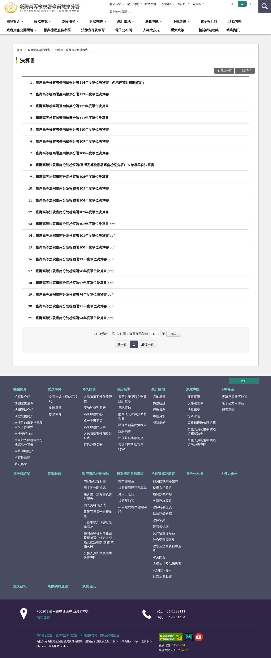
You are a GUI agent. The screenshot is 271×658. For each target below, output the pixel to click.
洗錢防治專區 (162, 570)
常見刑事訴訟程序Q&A (130, 446)
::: (3, 3)
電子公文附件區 (233, 403)
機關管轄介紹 (23, 409)
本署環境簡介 (23, 451)
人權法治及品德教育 (167, 563)
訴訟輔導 (96, 21)
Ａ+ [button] (251, 4)
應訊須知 (124, 407)
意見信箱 (115, 4)
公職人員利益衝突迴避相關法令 (202, 431)
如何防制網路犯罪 (165, 481)
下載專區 (179, 21)
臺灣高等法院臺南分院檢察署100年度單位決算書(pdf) (76, 247)
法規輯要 (194, 409)
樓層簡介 (55, 414)
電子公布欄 (123, 30)
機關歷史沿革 (23, 403)
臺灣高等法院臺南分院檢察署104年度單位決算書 (72, 200)
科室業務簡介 (23, 416)
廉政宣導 (194, 396)
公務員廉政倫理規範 (202, 422)
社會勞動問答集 (164, 539)
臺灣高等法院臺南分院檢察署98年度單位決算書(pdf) (74, 270)
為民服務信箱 (89, 635)
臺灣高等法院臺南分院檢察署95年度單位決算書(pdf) (74, 306)
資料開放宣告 (44, 635)
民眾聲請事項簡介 (130, 438)
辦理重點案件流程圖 (132, 425)
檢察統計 (159, 403)
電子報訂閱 (209, 21)
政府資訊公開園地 (20, 30)
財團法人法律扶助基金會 (132, 416)
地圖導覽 (55, 407)
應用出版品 (126, 494)
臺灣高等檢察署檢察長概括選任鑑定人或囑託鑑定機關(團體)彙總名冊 (99, 539)
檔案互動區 (126, 500)
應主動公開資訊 (95, 487)
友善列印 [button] (246, 70)
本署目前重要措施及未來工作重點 (28, 425)
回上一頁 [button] (226, 70)
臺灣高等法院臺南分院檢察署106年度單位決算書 (72, 176)
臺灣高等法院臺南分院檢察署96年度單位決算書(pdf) (74, 294)
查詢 (264, 6)
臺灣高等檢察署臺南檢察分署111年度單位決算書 (72, 117)
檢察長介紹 (22, 396)
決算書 (27, 60)
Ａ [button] (242, 4)
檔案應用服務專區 (57, 30)
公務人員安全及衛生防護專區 (98, 555)
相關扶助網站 (162, 494)
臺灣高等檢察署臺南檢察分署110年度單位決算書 (72, 129)
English (196, 4)
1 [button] (134, 344)
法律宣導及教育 (93, 30)
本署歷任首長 (23, 433)
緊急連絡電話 (118, 11)
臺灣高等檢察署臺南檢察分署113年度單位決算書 (72, 94)
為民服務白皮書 (95, 427)
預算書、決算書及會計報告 (71, 49)
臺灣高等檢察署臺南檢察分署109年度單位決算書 (72, 141)
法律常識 (159, 520)
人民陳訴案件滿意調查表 (98, 436)
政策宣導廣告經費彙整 (98, 514)
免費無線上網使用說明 (63, 399)
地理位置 (43, 617)
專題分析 (159, 416)
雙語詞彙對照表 (95, 407)
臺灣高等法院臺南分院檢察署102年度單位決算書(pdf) (76, 223)
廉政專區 (152, 21)
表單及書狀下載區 (234, 396)
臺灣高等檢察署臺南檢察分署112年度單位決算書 (72, 105)
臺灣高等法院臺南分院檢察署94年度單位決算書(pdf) (74, 317)
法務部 (166, 4)
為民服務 (68, 21)
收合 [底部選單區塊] (244, 380)
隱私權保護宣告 (109, 635)
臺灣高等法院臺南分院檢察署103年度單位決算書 (72, 211)
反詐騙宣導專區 (164, 533)
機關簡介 (13, 21)
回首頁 (181, 4)
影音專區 (228, 409)
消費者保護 (161, 526)
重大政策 (177, 30)
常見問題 (133, 4)
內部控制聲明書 (95, 481)
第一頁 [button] (122, 344)
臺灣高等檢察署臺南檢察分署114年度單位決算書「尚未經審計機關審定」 (91, 82)
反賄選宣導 (195, 403)
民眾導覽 (41, 21)
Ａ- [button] (233, 4)
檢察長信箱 (22, 457)
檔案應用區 (126, 481)
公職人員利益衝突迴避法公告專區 (202, 442)
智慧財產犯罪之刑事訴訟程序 (132, 399)
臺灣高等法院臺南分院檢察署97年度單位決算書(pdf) (74, 282)
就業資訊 (233, 30)
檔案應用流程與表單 (132, 487)
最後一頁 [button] (147, 344)
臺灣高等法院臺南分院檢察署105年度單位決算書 (72, 188)
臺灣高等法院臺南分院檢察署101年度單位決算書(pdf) (76, 235)
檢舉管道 (194, 416)
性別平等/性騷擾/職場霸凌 (98, 524)
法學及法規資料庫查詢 (167, 548)
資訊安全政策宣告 (67, 635)
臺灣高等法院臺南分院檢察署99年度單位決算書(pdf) (74, 259)
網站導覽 (150, 4)
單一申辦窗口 (93, 420)
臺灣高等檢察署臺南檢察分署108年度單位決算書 (72, 153)
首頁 (19, 49)
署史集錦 (20, 464)
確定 (173, 333)
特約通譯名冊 (93, 444)
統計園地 (124, 21)
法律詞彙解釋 (162, 513)
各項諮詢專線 (162, 500)
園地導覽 (159, 396)
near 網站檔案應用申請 (132, 509)
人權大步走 (151, 30)
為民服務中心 (93, 414)
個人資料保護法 (95, 505)
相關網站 (159, 422)
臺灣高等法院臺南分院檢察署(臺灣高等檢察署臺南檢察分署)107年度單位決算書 (95, 164)
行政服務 (159, 409)
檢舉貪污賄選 (162, 487)
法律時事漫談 (162, 507)
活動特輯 (235, 21)
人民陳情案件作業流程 (98, 399)
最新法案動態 (162, 576)
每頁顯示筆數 (138, 334)
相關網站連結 (208, 30)
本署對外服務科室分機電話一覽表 (28, 442)
